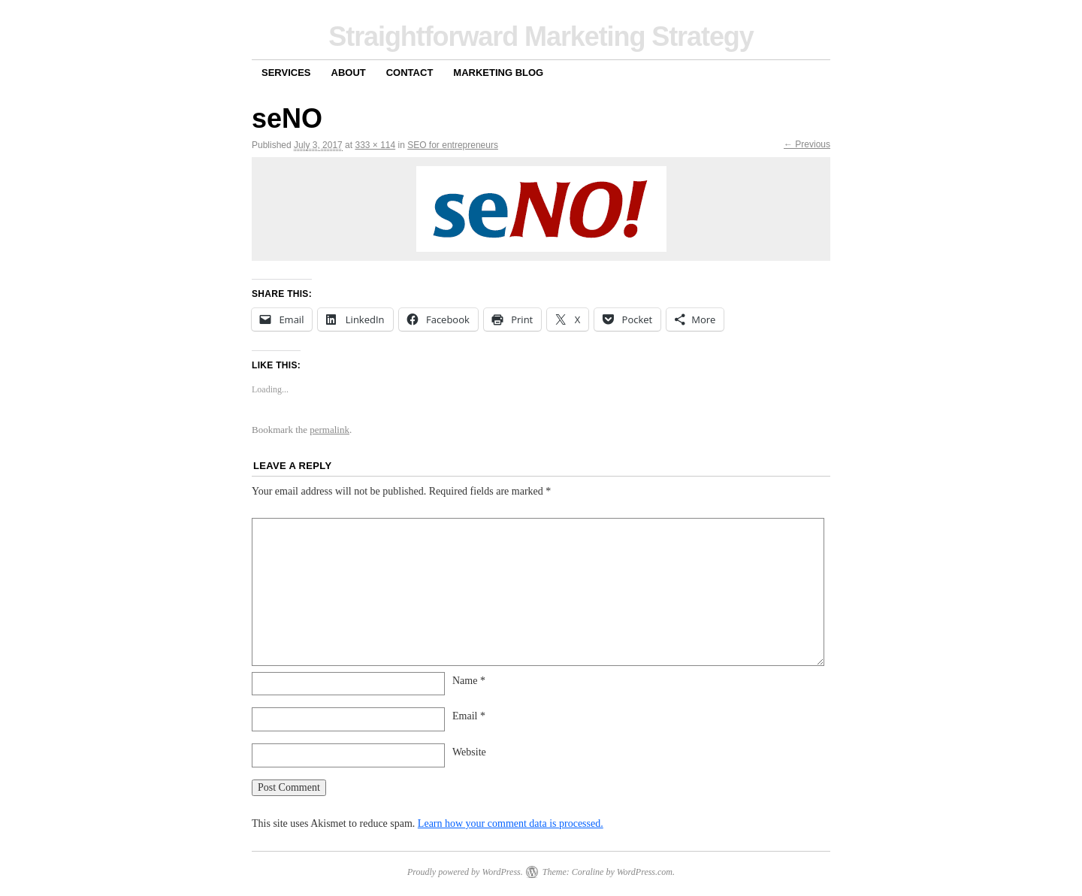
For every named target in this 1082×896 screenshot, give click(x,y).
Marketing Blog (498, 72)
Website (469, 752)
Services (286, 72)
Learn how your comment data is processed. (510, 823)
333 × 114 (375, 145)
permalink (329, 429)
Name (468, 680)
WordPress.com (644, 872)
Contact (410, 72)
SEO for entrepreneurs (452, 145)
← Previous (807, 144)
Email (468, 716)
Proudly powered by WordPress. (465, 872)
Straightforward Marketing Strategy (540, 36)
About (348, 72)
